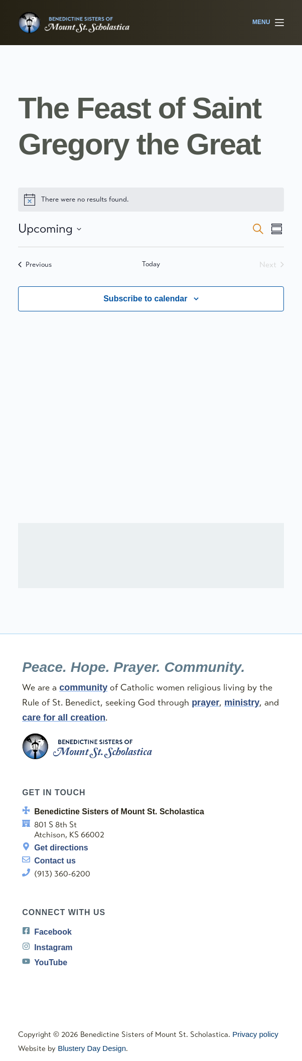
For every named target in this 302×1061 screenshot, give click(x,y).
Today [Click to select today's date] (151, 264)
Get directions (61, 847)
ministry (241, 702)
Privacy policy (255, 1034)
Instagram (53, 947)
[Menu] (268, 23)
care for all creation (63, 718)
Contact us (55, 860)
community (83, 687)
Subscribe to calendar (145, 298)
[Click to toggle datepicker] (49, 229)
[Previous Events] (35, 264)
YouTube (50, 962)
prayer (205, 702)
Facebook (53, 932)
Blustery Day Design (92, 1048)
